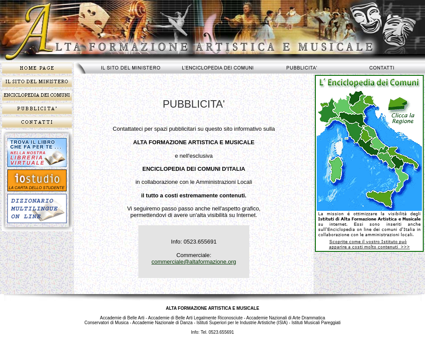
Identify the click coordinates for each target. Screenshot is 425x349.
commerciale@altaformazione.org (193, 261)
